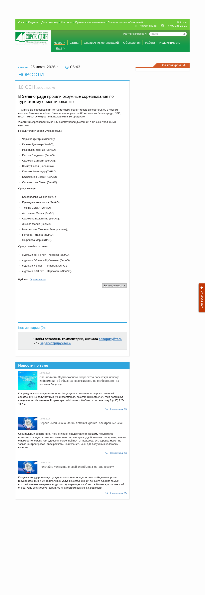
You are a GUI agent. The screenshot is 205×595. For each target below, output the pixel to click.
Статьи (74, 42)
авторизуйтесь (110, 339)
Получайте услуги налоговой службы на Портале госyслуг (77, 466)
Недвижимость (169, 42)
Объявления (132, 42)
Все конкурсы (173, 65)
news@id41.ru (148, 25)
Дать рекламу (201, 298)
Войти (180, 22)
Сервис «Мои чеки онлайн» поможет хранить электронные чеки (81, 423)
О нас (21, 22)
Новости (59, 42)
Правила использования (90, 22)
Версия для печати (114, 285)
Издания (33, 22)
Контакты (66, 22)
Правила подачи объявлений (125, 22)
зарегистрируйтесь (55, 343)
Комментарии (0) (118, 409)
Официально (38, 279)
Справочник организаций (101, 42)
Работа (150, 42)
